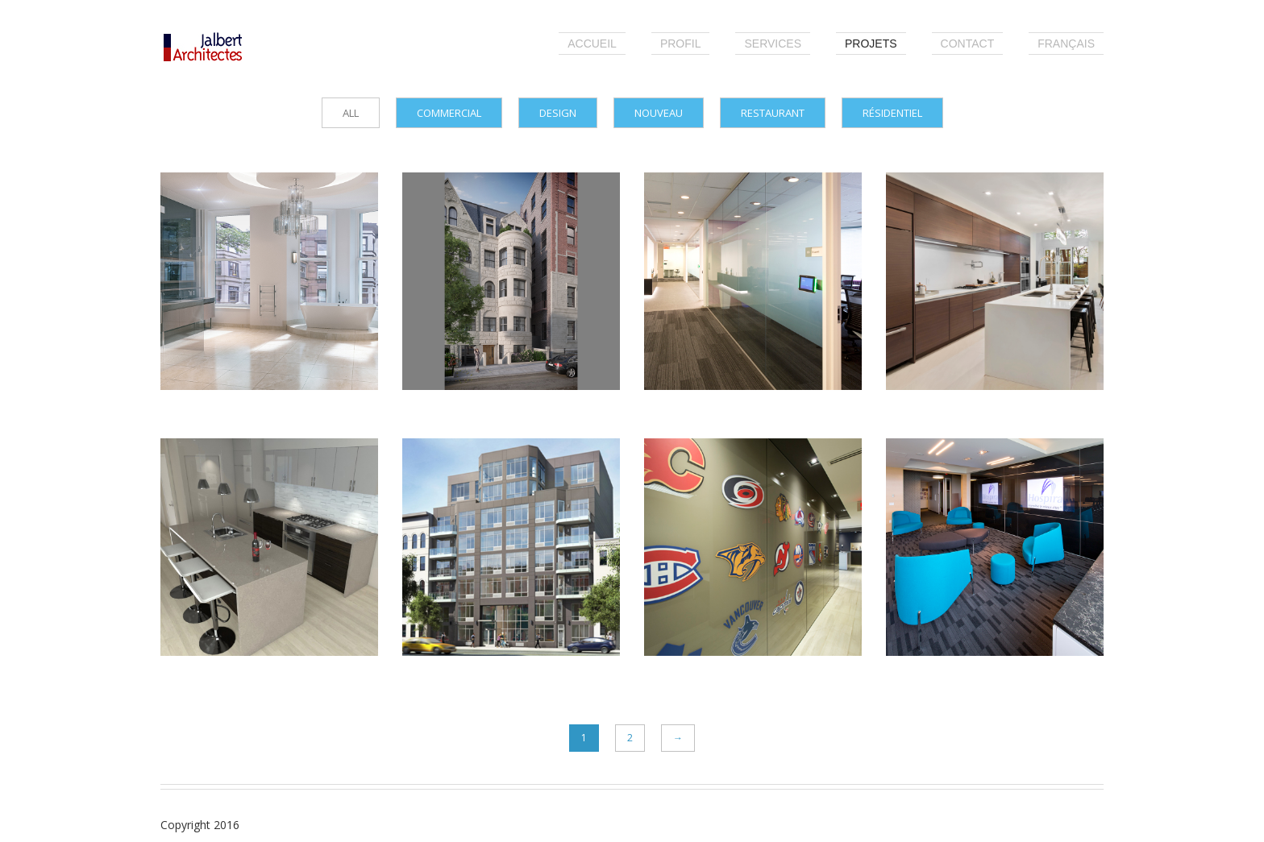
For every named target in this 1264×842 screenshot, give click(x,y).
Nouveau (658, 113)
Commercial (449, 113)
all (351, 113)
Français (1066, 43)
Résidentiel (892, 113)
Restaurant (773, 113)
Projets (871, 43)
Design (557, 113)
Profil (680, 43)
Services (772, 43)
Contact (968, 43)
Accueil (592, 43)
